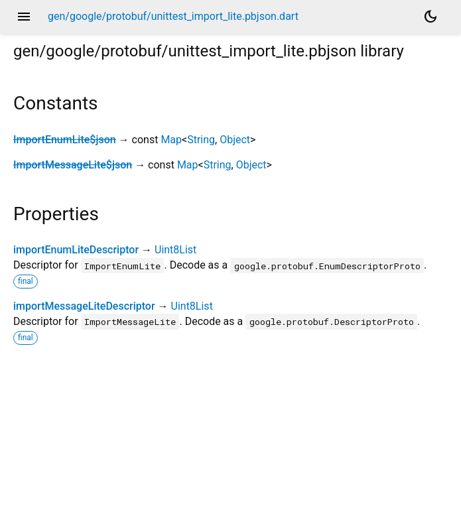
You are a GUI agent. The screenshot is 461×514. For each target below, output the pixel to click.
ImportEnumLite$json (64, 139)
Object (235, 139)
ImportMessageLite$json (72, 165)
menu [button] (24, 17)
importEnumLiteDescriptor (76, 249)
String (201, 139)
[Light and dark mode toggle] (430, 16)
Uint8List (175, 249)
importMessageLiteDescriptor (84, 306)
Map (171, 139)
